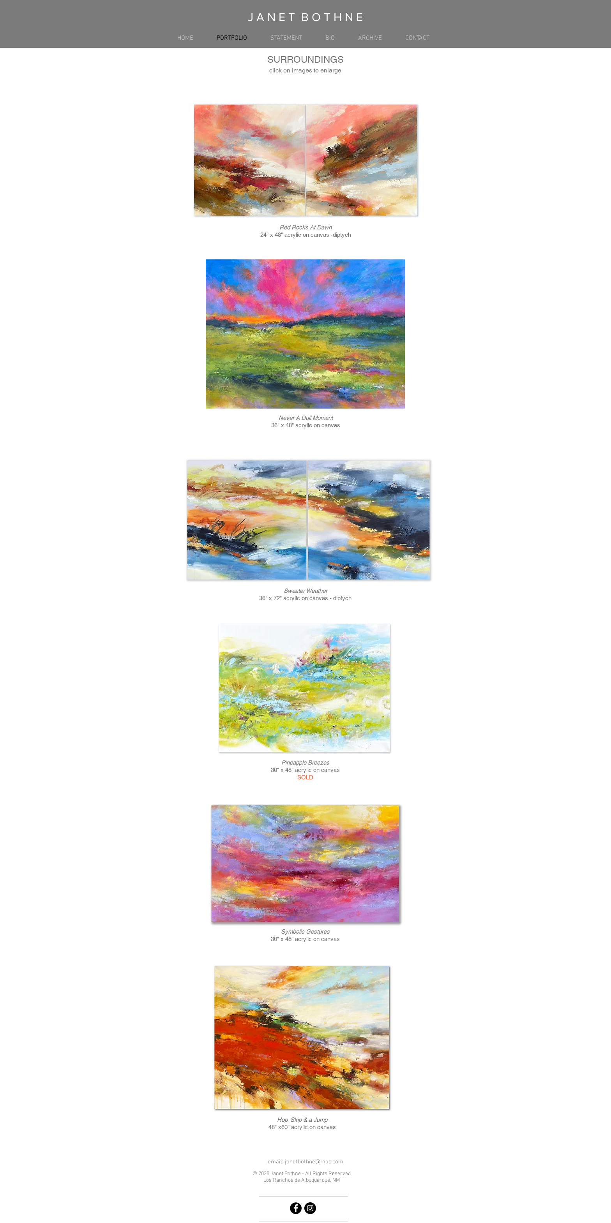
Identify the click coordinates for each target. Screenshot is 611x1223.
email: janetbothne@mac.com (305, 1161)
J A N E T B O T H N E (305, 17)
